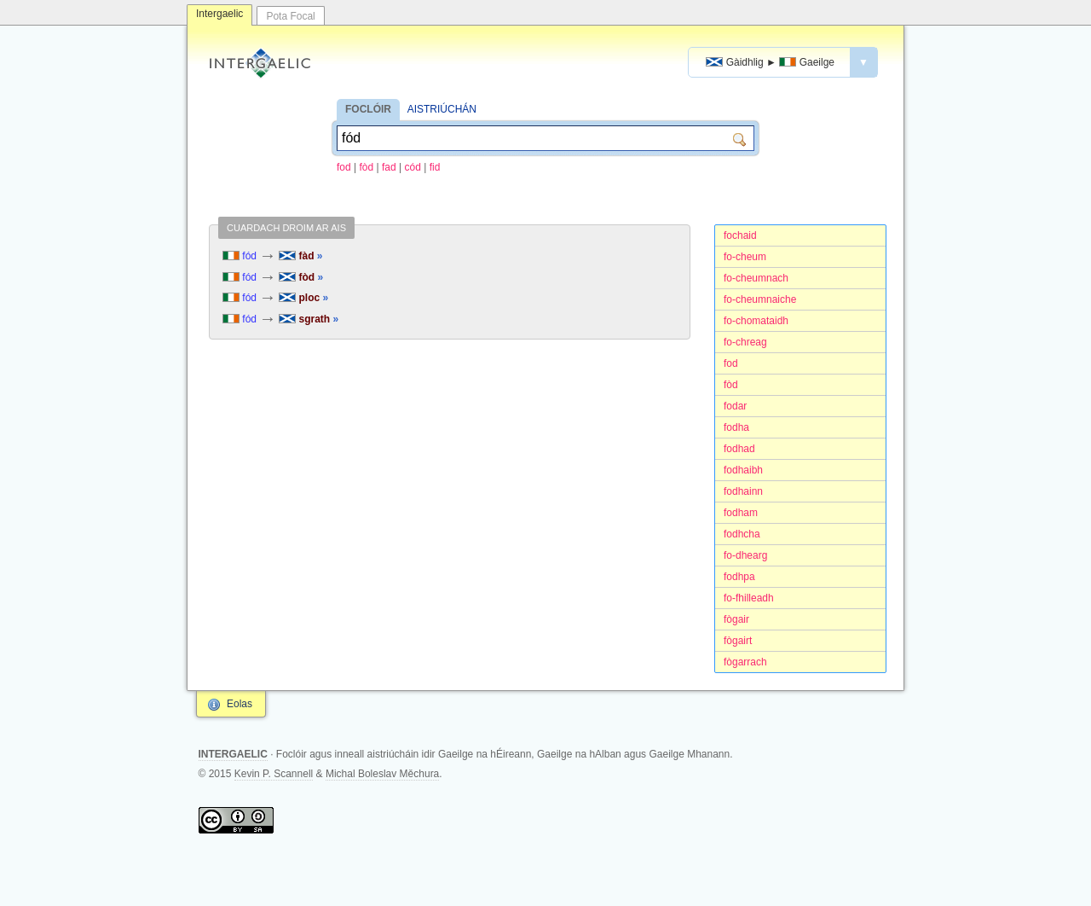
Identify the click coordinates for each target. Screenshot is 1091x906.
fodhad (739, 449)
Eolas (239, 704)
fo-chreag (745, 342)
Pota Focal (290, 16)
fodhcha (742, 534)
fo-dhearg (745, 555)
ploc (303, 298)
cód (413, 167)
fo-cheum (745, 257)
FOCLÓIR (368, 109)
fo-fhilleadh (749, 598)
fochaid (740, 235)
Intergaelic (219, 14)
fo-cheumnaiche (760, 299)
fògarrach (745, 662)
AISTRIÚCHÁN (441, 109)
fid (435, 167)
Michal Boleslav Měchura (382, 774)
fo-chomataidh (756, 321)
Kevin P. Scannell (274, 774)
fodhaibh (743, 470)
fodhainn (743, 491)
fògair (736, 619)
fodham (741, 513)
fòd (367, 167)
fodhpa (739, 577)
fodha (736, 427)
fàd (300, 256)
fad (389, 167)
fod (344, 167)
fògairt (738, 641)
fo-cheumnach (756, 278)
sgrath (308, 319)
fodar (735, 406)
